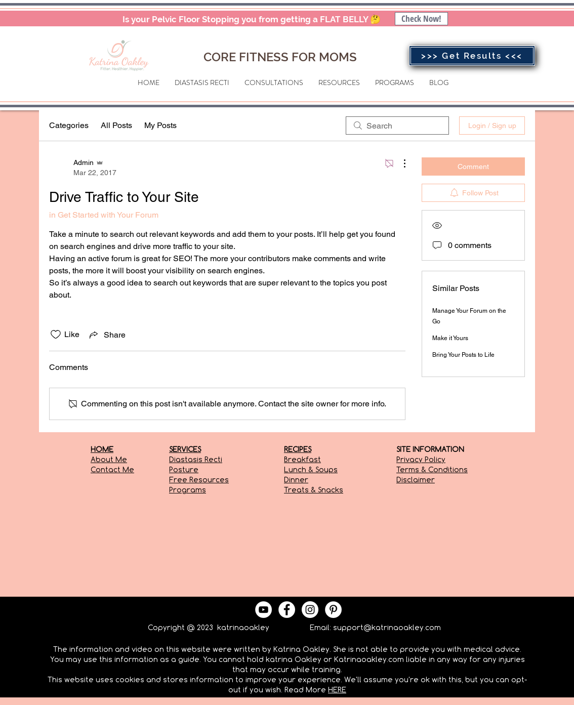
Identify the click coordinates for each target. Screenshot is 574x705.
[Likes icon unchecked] (55, 334)
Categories (69, 125)
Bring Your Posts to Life (463, 354)
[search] (397, 125)
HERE (337, 689)
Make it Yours (450, 338)
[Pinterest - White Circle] (333, 609)
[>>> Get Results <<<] (472, 56)
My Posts (160, 125)
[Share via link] (107, 334)
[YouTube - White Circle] (263, 609)
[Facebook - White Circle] (286, 609)
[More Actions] (399, 163)
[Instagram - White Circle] (310, 609)
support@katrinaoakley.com (387, 627)
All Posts (116, 125)
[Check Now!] (421, 18)
